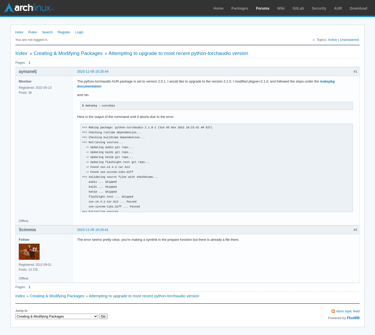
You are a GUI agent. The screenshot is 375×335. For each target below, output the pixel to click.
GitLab (298, 8)
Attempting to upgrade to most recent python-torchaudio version (178, 53)
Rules (32, 32)
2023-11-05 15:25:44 (93, 71)
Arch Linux (28, 8)
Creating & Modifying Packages (68, 53)
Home (219, 8)
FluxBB (353, 318)
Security (319, 8)
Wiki (281, 8)
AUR (338, 8)
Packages (240, 8)
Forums (262, 8)
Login (79, 32)
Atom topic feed (348, 311)
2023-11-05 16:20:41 (93, 230)
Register (64, 32)
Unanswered (349, 40)
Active (332, 40)
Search (47, 32)
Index (19, 32)
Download (358, 8)
